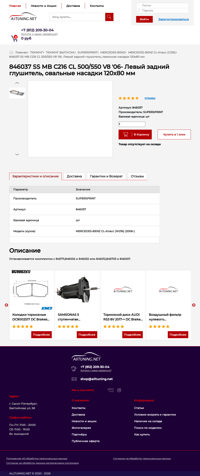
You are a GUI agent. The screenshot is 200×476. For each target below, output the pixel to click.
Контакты (97, 6)
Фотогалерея (81, 428)
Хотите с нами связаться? (39, 34)
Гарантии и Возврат (106, 176)
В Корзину (140, 134)
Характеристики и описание (35, 176)
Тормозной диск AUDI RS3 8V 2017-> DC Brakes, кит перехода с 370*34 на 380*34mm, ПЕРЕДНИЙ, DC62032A (123, 317)
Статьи (139, 408)
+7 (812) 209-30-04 (37, 30)
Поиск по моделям (148, 428)
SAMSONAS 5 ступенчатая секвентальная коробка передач (77, 317)
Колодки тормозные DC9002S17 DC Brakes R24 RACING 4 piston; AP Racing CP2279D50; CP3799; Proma (30, 317)
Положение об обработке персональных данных (36, 458)
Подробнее (41, 334)
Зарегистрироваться (173, 19)
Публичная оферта (85, 441)
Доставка (73, 6)
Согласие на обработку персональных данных (142, 458)
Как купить (142, 434)
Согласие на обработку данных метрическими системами (42, 463)
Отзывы (137, 176)
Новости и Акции (44, 6)
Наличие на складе (148, 421)
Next (194, 305)
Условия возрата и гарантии (155, 414)
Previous (6, 305)
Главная (15, 6)
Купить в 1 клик (174, 134)
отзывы (150, 98)
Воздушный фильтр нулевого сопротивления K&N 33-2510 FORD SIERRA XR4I (168, 317)
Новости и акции (84, 421)
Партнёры (79, 434)
